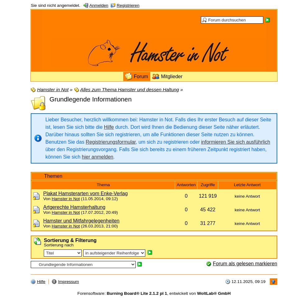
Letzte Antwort (247, 184)
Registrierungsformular (111, 142)
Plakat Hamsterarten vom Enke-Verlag (85, 193)
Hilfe (109, 127)
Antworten (186, 184)
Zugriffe (208, 184)
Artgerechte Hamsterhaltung (74, 207)
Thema (103, 184)
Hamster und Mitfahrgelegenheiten (81, 220)
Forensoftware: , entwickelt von (153, 293)
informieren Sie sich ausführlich (235, 142)
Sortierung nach (59, 245)
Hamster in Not (66, 198)
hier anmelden (97, 156)
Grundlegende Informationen (90, 99)
